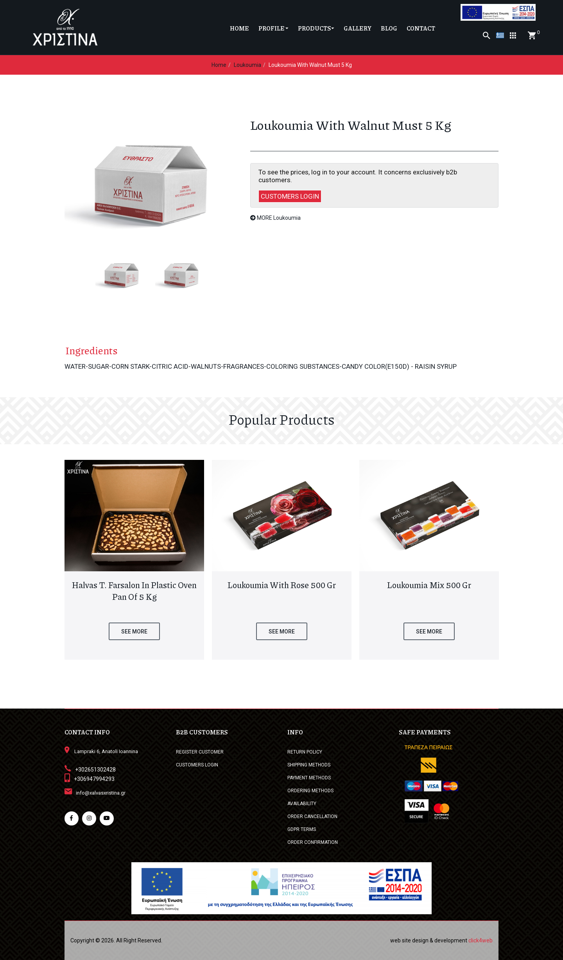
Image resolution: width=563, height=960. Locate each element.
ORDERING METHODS (310, 790)
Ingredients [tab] (91, 350)
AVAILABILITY (301, 803)
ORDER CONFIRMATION (312, 842)
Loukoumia (247, 65)
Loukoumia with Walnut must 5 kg (310, 65)
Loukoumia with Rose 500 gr (282, 585)
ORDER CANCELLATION (312, 816)
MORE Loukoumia (275, 218)
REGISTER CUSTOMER (200, 752)
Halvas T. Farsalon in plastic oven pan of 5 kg (134, 591)
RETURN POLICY (304, 752)
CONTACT (421, 28)
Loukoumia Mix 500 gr (429, 585)
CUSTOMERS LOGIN (290, 196)
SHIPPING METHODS (308, 765)
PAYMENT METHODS (309, 778)
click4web (480, 940)
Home (219, 65)
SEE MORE (134, 631)
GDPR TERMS (301, 829)
